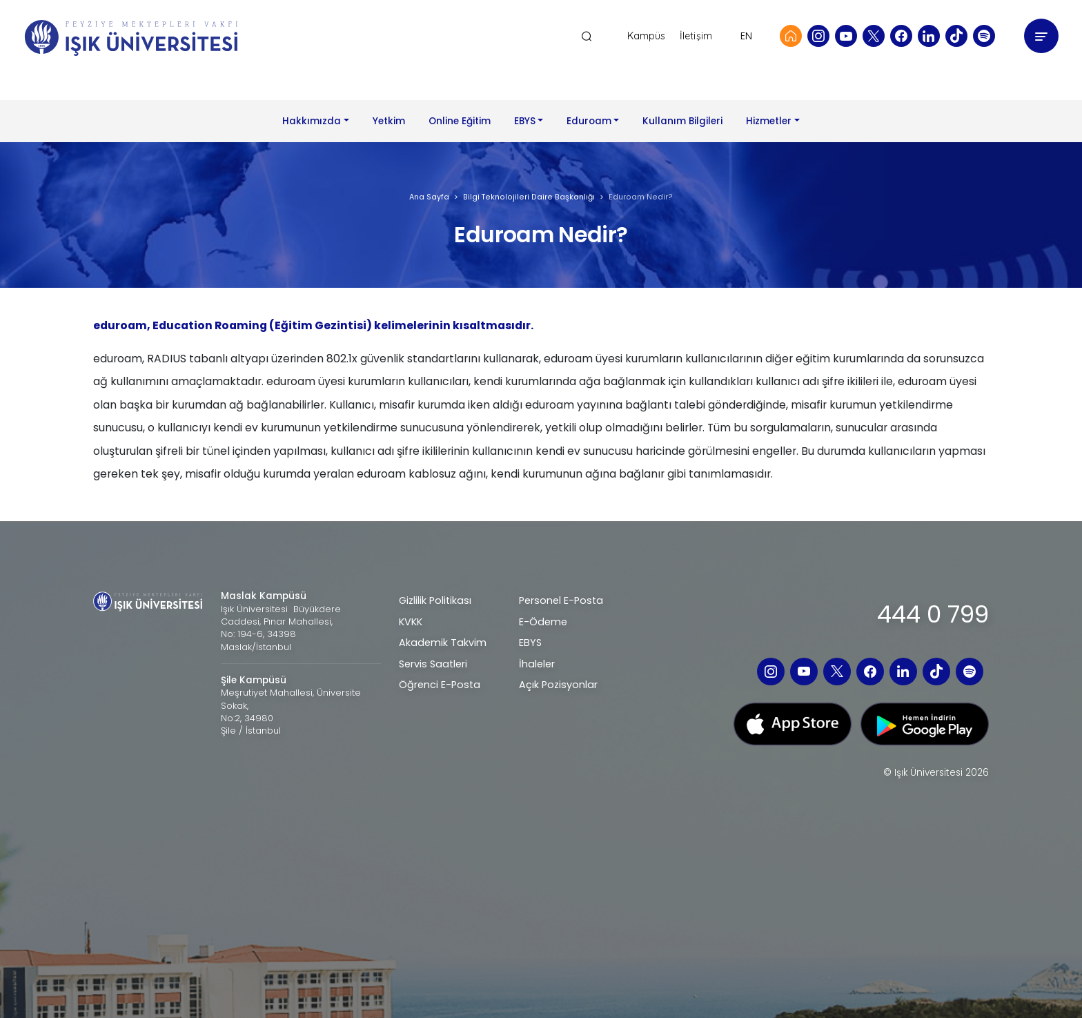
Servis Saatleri (433, 664)
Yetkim (389, 121)
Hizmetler (768, 121)
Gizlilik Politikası (435, 600)
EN (746, 36)
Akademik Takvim (442, 642)
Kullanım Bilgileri (682, 121)
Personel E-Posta (561, 600)
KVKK (410, 622)
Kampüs (646, 36)
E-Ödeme (543, 622)
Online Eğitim (460, 121)
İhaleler (537, 664)
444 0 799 (933, 614)
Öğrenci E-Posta (439, 685)
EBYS (524, 121)
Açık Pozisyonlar (558, 685)
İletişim (696, 36)
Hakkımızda (311, 121)
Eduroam (589, 121)
